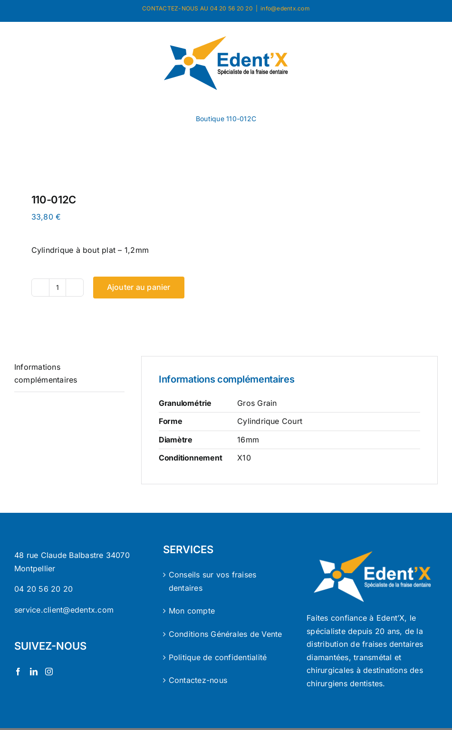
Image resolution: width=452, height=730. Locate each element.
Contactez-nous (198, 680)
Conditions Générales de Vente (225, 634)
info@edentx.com (285, 8)
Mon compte (192, 610)
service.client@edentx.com (64, 610)
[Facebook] (18, 671)
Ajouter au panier (139, 287)
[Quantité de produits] (57, 287)
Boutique (210, 119)
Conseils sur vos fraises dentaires (213, 581)
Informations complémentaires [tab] (45, 373)
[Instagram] (49, 671)
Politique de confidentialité (218, 657)
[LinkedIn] (34, 671)
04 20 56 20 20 (43, 589)
